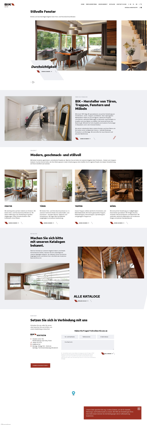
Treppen (78, 206)
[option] (73, 53)
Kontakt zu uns (121, 4)
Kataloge (112, 4)
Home (82, 4)
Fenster (8, 206)
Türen (43, 206)
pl (133, 4)
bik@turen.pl (35, 344)
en (136, 4)
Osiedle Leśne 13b (37, 339)
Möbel (113, 206)
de (130, 4)
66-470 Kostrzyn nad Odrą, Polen (42, 340)
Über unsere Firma (91, 4)
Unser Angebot (102, 4)
